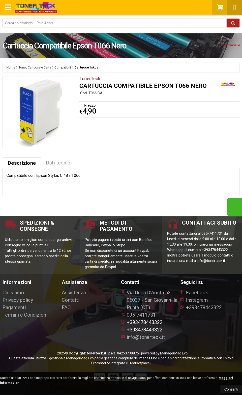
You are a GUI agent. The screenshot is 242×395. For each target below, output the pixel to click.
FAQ (66, 307)
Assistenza (74, 293)
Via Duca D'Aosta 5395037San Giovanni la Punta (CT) (149, 300)
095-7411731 (141, 315)
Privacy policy (17, 300)
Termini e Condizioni (24, 315)
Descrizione (22, 163)
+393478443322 (141, 322)
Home (10, 67)
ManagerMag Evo (174, 353)
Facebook (194, 293)
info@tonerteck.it (143, 337)
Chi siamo (13, 293)
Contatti (70, 300)
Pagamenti (14, 307)
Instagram (194, 300)
